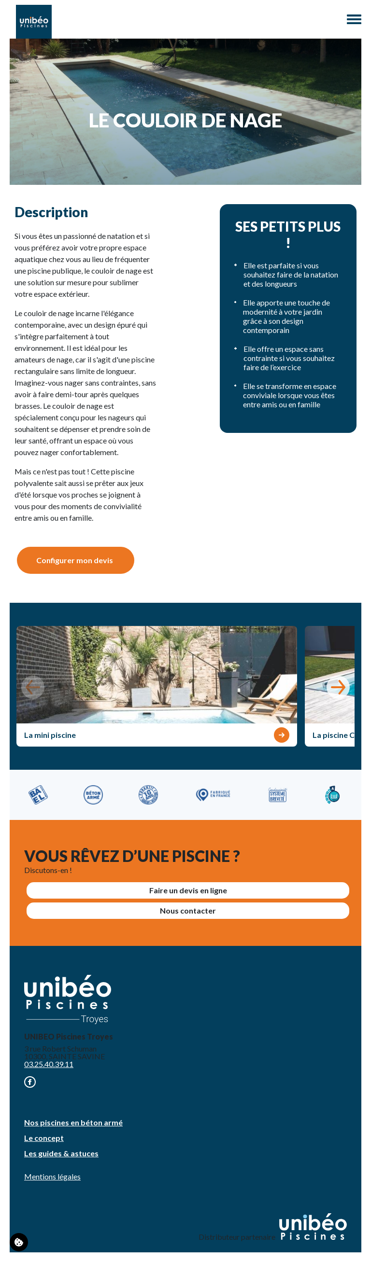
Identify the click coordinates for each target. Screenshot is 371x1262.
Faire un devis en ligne (188, 890)
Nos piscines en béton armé (73, 1122)
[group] (156, 686)
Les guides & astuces (61, 1153)
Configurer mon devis (74, 560)
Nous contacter (188, 910)
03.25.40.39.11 (48, 1063)
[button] (338, 687)
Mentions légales (52, 1176)
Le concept (44, 1137)
